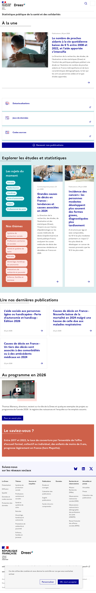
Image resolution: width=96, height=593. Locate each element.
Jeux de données (20, 117)
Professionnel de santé (16, 209)
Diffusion (5, 489)
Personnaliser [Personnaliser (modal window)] (48, 581)
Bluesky (76, 469)
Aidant (10, 204)
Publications (46, 481)
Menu (92, 3)
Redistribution (13, 188)
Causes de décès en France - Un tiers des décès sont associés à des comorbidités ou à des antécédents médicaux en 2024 (22, 350)
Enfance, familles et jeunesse (15, 278)
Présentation (6, 485)
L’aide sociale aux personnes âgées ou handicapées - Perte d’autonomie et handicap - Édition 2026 (22, 316)
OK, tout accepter (68, 581)
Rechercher (85, 3)
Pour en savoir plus (12, 418)
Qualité (4, 493)
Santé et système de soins (15, 250)
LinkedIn (83, 469)
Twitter (91, 469)
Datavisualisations (21, 103)
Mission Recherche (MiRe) (73, 490)
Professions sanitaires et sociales (16, 242)
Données (59, 481)
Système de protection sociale (14, 234)
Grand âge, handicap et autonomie (16, 263)
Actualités (86, 488)
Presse (85, 491)
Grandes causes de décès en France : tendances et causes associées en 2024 (48, 202)
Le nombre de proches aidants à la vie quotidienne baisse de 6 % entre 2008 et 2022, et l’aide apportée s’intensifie (69, 45)
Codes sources (19, 132)
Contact (84, 579)
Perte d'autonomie (15, 198)
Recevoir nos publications (49, 145)
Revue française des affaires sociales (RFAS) (74, 523)
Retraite (10, 182)
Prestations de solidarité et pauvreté (16, 271)
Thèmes (18, 481)
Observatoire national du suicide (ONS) (74, 498)
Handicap (11, 193)
